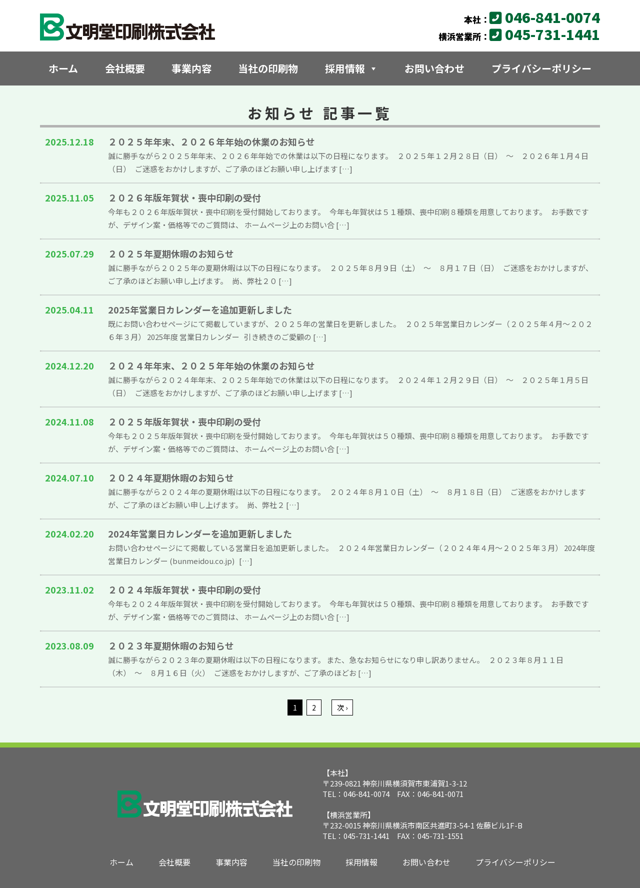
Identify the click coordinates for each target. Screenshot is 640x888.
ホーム (63, 68)
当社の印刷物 (268, 68)
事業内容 (192, 68)
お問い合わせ (434, 68)
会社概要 (125, 68)
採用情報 (351, 68)
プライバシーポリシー (542, 68)
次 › (341, 707)
